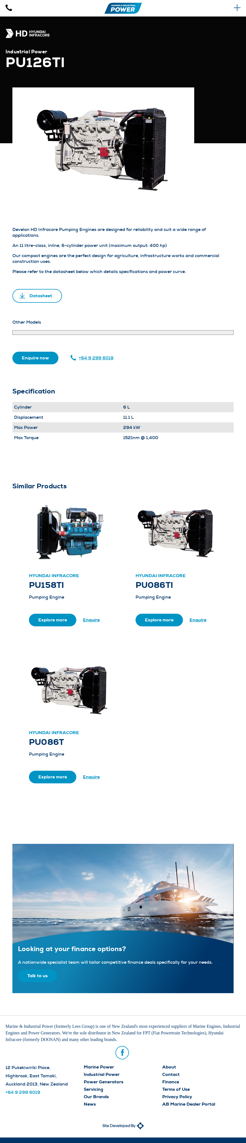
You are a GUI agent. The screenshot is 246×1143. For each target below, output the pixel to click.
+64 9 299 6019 (96, 358)
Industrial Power (102, 1074)
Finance (170, 1082)
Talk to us (37, 976)
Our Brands (96, 1097)
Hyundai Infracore (54, 576)
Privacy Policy (177, 1097)
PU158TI (46, 585)
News (90, 1104)
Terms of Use (176, 1089)
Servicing (93, 1089)
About (169, 1067)
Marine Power (99, 1067)
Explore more (52, 620)
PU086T (46, 742)
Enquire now (35, 358)
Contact (171, 1074)
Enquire (91, 620)
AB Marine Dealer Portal (188, 1104)
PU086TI (154, 585)
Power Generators (103, 1082)
